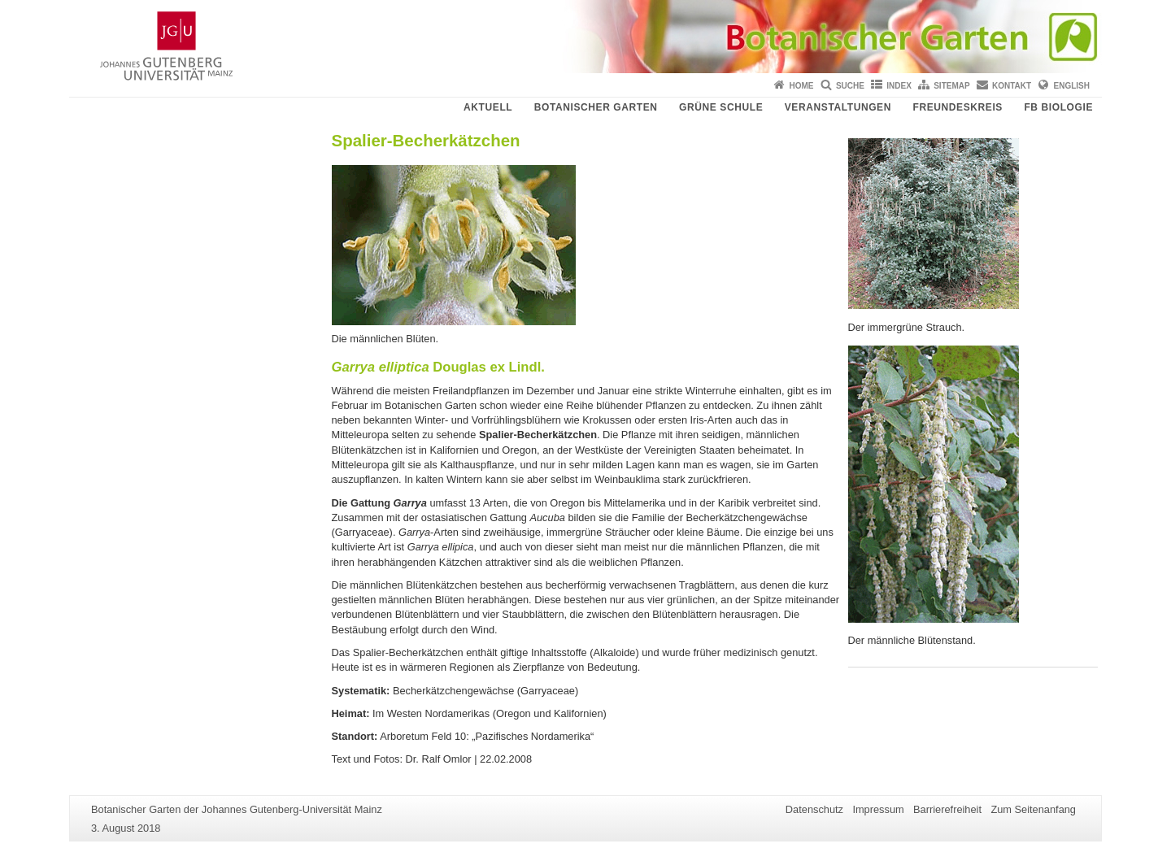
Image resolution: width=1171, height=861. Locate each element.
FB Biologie (1058, 107)
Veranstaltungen (838, 107)
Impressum (877, 809)
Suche (850, 85)
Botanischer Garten (596, 107)
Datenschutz (814, 809)
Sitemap (951, 85)
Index (899, 85)
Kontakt (1011, 85)
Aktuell (488, 107)
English (1072, 85)
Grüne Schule (721, 107)
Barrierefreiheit (947, 809)
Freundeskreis (957, 107)
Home (802, 85)
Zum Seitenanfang (1033, 809)
